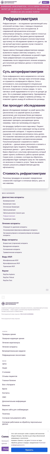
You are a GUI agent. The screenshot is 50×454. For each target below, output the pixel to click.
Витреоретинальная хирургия (13, 351)
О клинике (6, 372)
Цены (4, 364)
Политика (6, 414)
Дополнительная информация (14, 401)
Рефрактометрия (9, 216)
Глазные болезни (9, 380)
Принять (29, 450)
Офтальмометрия (9, 210)
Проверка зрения (9, 334)
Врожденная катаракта (11, 246)
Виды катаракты (10, 240)
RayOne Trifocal (8, 277)
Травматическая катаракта (12, 252)
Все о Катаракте (8, 193)
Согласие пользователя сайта (14, 418)
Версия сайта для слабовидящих (15, 410)
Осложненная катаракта (11, 249)
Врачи (4, 389)
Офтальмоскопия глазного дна (14, 213)
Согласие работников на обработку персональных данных (22, 423)
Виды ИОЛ (7, 257)
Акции (4, 368)
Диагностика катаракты (13, 197)
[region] (29, 441)
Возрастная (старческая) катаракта (15, 243)
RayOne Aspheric (9, 274)
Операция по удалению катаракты (15, 227)
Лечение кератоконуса (11, 343)
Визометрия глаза (9, 204)
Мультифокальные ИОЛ (11, 263)
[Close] (48, 431)
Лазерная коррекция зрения (13, 338)
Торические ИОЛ (9, 266)
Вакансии (6, 405)
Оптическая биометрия (11, 207)
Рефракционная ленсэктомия (13, 355)
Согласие (33, 440)
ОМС (4, 397)
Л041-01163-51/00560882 (26, 314)
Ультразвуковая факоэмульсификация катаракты (20, 230)
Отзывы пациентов (9, 376)
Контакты (6, 393)
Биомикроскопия (9, 201)
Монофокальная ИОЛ (10, 260)
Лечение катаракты (11, 223)
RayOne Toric (7, 280)
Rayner (5, 271)
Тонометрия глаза (9, 219)
